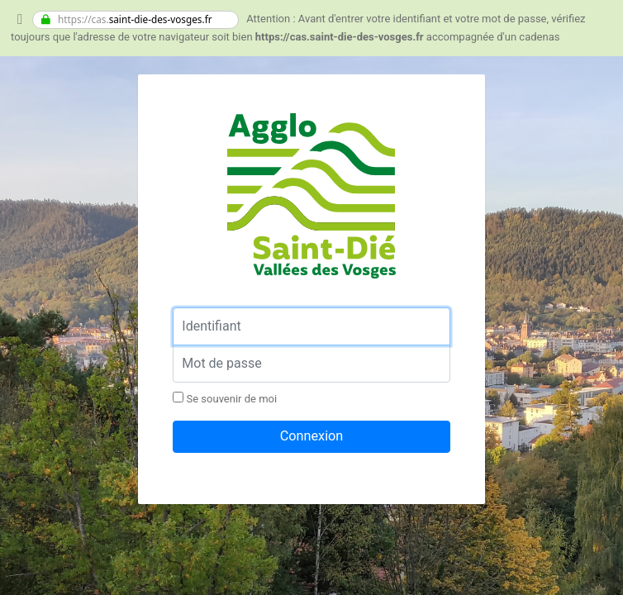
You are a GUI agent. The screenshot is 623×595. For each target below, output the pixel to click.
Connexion (312, 436)
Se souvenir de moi (225, 398)
